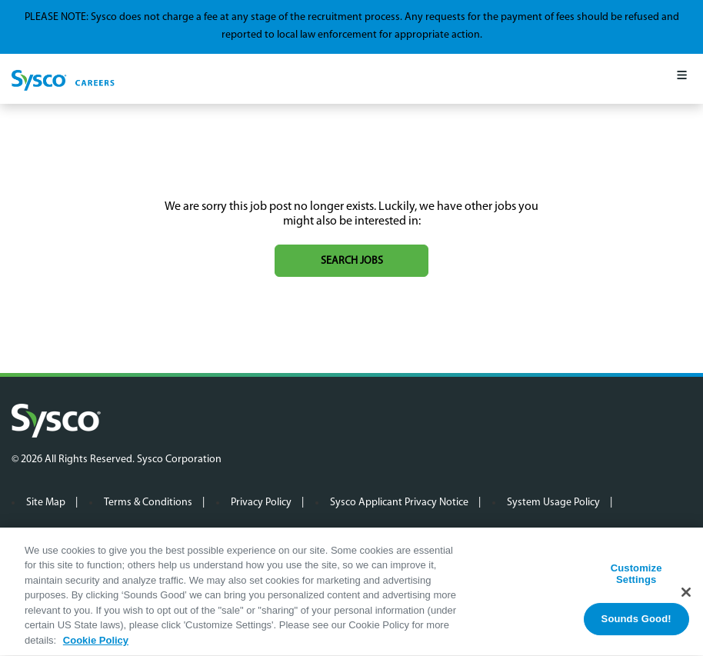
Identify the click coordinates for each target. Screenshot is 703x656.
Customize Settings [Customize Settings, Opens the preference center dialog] (636, 578)
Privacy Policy (261, 502)
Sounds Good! (636, 622)
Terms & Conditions (148, 502)
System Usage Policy (553, 502)
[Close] (686, 596)
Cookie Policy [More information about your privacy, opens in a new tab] (95, 645)
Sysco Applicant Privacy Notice (399, 502)
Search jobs (352, 261)
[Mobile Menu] (681, 78)
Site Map (45, 502)
